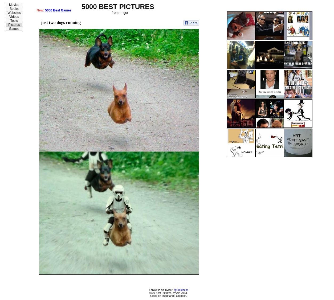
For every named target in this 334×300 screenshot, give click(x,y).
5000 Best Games (58, 10)
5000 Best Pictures (160, 292)
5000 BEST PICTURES (118, 7)
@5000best (181, 290)
